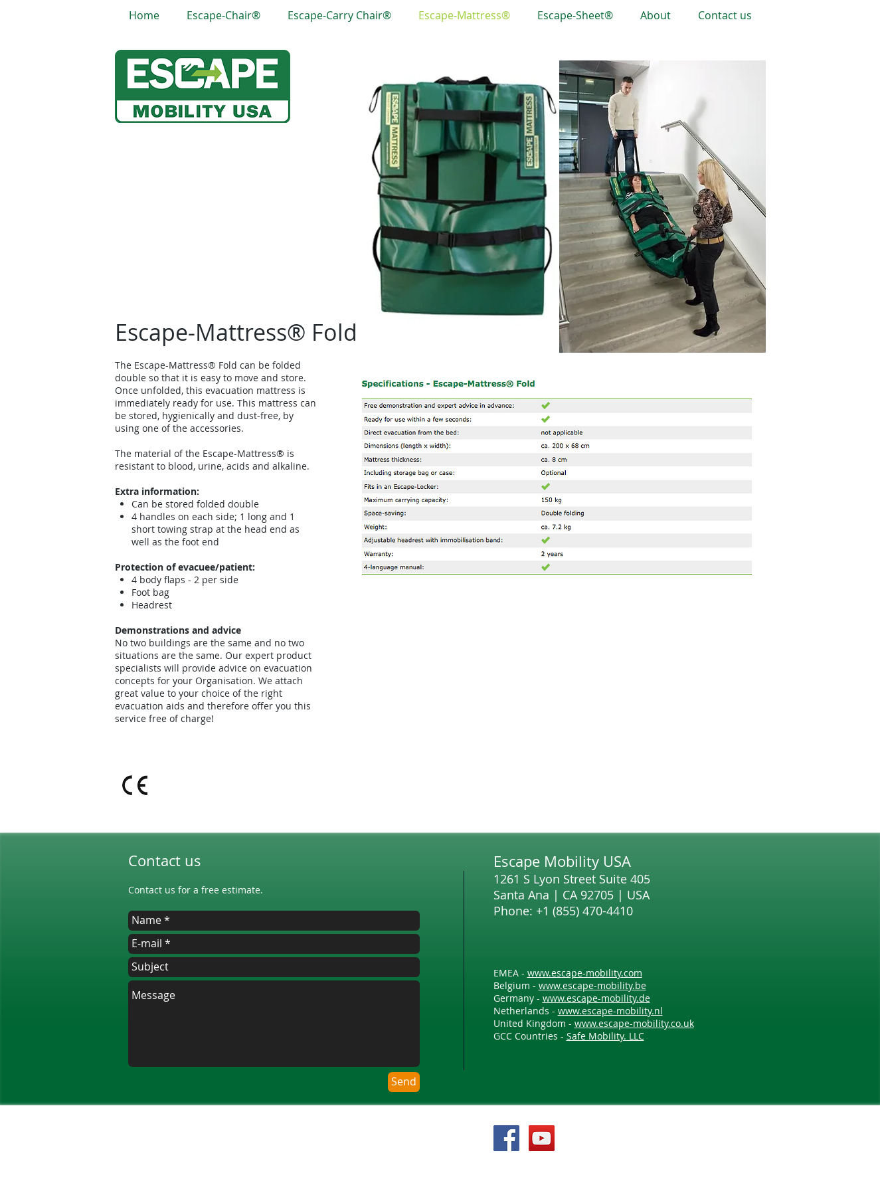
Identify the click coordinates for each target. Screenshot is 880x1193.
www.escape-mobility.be (592, 985)
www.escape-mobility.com (584, 972)
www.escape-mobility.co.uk (634, 1023)
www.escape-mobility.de (596, 998)
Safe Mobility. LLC (605, 1036)
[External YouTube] (559, 700)
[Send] (404, 1082)
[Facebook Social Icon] (506, 1138)
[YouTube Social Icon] (542, 1138)
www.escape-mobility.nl (610, 1010)
